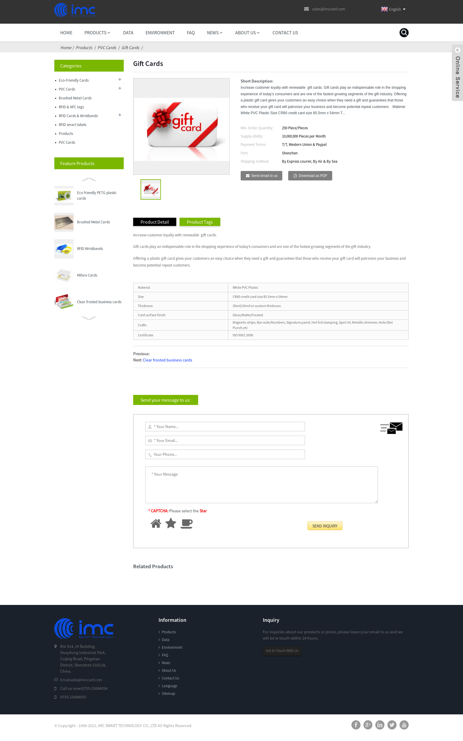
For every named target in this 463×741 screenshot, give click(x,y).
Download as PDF (313, 176)
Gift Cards (130, 47)
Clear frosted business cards (99, 275)
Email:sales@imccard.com (83, 679)
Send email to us (264, 176)
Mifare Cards (87, 248)
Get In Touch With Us (284, 650)
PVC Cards (106, 47)
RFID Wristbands (90, 222)
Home (65, 47)
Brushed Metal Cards (93, 195)
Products (84, 47)
